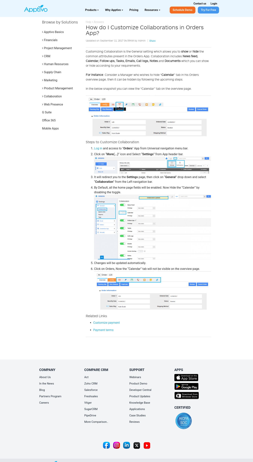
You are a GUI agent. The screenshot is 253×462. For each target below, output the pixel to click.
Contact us (200, 3)
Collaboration (52, 96)
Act (86, 377)
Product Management (57, 88)
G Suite (47, 112)
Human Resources (55, 64)
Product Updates (139, 396)
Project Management (57, 48)
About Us (45, 377)
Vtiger (88, 402)
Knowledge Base (139, 402)
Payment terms (103, 330)
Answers (99, 21)
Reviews (134, 422)
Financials (49, 40)
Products (92, 10)
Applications (137, 409)
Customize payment (106, 322)
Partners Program (50, 396)
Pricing (134, 10)
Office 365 (49, 120)
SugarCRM (91, 409)
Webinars (135, 377)
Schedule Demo (182, 10)
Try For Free (208, 10)
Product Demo (138, 383)
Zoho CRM (90, 383)
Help (88, 21)
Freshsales (91, 396)
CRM (46, 56)
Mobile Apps (50, 128)
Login (214, 3)
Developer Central (140, 390)
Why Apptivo (114, 10)
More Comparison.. (96, 422)
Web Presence (52, 104)
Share (152, 40)
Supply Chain (51, 72)
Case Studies (137, 415)
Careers (44, 402)
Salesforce (91, 390)
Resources (152, 10)
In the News (46, 383)
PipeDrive (90, 415)
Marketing (49, 80)
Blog (42, 390)
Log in (98, 148)
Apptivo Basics (53, 32)
